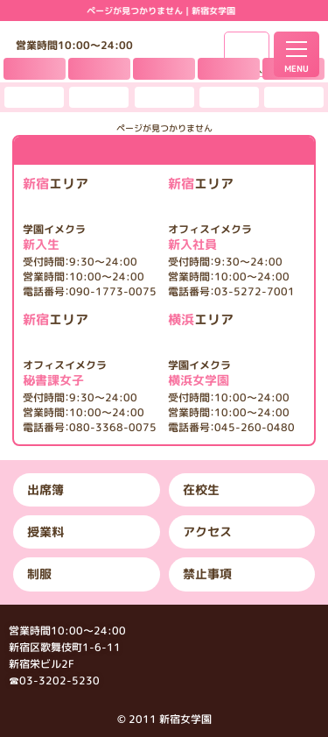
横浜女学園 (231, 373)
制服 (39, 573)
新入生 (90, 237)
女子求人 (246, 69)
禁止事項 (207, 573)
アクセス (207, 531)
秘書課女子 (90, 373)
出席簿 (45, 489)
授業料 (45, 531)
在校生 (201, 489)
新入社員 (231, 237)
